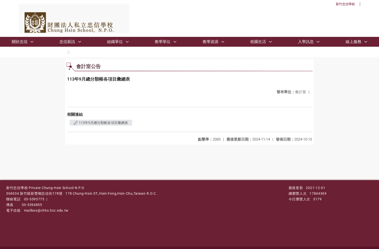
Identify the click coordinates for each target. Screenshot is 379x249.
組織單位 (115, 41)
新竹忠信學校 (345, 4)
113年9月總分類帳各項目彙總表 (101, 123)
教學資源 (210, 41)
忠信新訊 (67, 41)
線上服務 (353, 41)
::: (68, 52)
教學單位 (162, 41)
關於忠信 (20, 41)
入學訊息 (306, 41)
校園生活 (258, 41)
